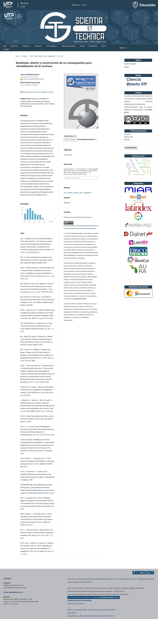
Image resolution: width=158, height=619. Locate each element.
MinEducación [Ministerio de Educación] (86, 582)
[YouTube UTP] (141, 572)
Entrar (84, 5)
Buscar (123, 48)
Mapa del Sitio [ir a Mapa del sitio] (72, 613)
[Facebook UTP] (134, 572)
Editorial (127, 140)
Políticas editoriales (68, 46)
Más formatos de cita (72, 178)
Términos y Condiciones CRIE (77, 610)
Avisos (103, 46)
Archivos (24, 56)
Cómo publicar (51, 46)
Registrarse (76, 5)
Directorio (25, 46)
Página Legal (128, 137)
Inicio (5, 46)
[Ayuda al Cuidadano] (152, 572)
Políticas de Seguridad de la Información (101, 610)
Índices (82, 46)
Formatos (127, 134)
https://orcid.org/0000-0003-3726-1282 (33, 79)
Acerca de (13, 46)
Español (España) (130, 64)
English (126, 67)
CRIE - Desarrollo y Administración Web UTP (94, 616)
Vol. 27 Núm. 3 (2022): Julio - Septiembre (42, 56)
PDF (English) (71, 139)
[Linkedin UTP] (148, 572)
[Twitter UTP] (137, 572)
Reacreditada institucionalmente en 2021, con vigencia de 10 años (113, 579)
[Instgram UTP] (145, 572)
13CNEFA (6, 49)
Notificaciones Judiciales (75, 603)
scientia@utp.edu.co (16, 592)
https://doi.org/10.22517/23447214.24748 (38, 92)
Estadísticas (93, 46)
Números (38, 46)
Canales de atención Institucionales (79, 600)
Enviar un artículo (131, 147)
